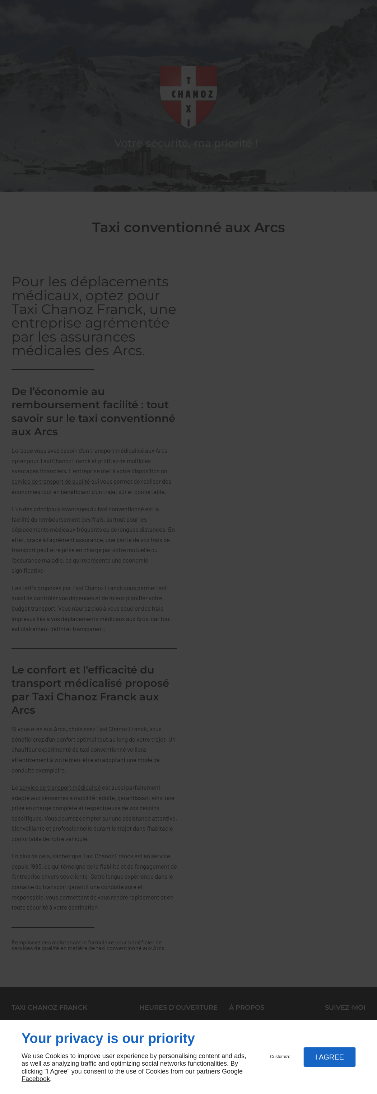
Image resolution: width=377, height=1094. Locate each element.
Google (232, 1071)
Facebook (36, 1079)
